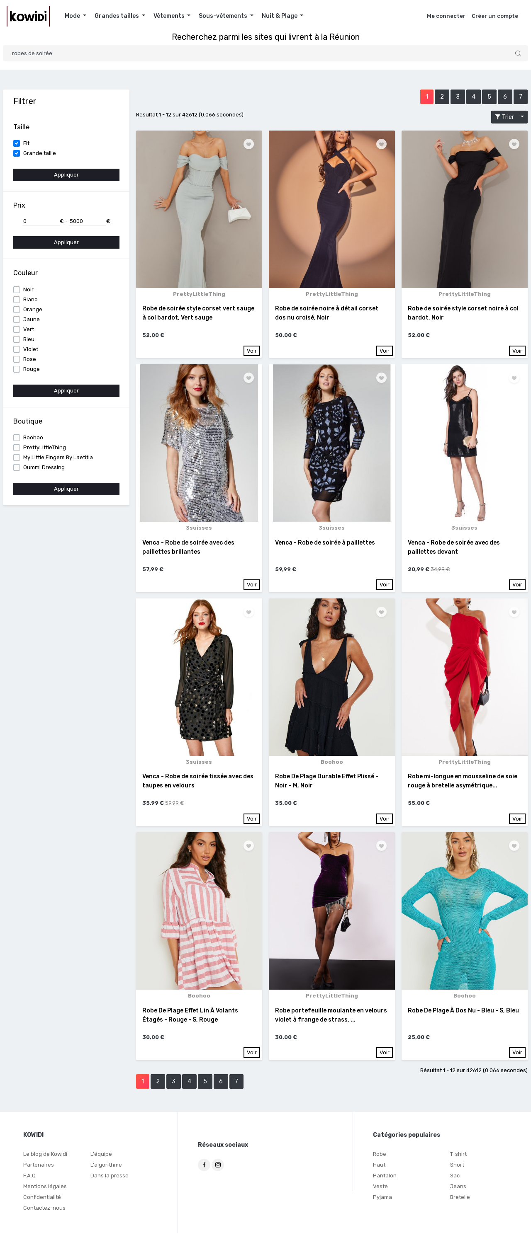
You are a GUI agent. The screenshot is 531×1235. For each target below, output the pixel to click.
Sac (455, 1177)
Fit (26, 143)
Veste (380, 1188)
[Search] (265, 53)
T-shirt (458, 1156)
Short (457, 1166)
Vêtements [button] (169, 15)
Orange (32, 309)
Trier (507, 117)
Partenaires (38, 1166)
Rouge (31, 369)
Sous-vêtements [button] (223, 15)
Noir (28, 289)
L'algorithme (106, 1166)
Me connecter (446, 16)
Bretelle (460, 1199)
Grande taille (39, 153)
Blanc (30, 299)
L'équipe (101, 1156)
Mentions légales (45, 1188)
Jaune (31, 319)
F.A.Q (29, 1177)
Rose (29, 359)
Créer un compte (495, 16)
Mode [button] (73, 15)
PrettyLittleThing (44, 447)
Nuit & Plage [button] (280, 15)
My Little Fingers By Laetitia (58, 457)
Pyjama (382, 1199)
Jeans (458, 1188)
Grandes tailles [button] (117, 15)
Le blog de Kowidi (45, 1156)
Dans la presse (109, 1177)
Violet (30, 349)
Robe (379, 1156)
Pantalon (385, 1177)
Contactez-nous (44, 1209)
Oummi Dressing (44, 467)
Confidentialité (42, 1199)
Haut (379, 1166)
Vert (28, 329)
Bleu (28, 339)
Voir (252, 351)
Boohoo (33, 437)
